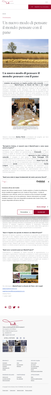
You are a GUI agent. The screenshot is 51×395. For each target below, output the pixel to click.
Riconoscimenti (20, 364)
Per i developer (20, 378)
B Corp (32, 369)
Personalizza (25, 212)
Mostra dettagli (41, 206)
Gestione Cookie (20, 390)
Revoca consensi (28, 390)
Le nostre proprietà (6, 378)
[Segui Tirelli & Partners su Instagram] (17, 338)
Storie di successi (6, 380)
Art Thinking (33, 364)
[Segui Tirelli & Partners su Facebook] (24, 338)
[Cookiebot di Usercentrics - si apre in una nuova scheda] (37, 181)
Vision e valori (34, 362)
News (32, 377)
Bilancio (32, 380)
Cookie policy (12, 390)
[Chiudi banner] (48, 181)
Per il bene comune (35, 366)
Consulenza (19, 377)
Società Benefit (34, 368)
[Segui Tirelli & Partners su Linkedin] (20, 338)
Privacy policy (5, 390)
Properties (5, 366)
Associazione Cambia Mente (36, 371)
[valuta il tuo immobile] (39, 7)
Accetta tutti (41, 212)
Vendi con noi (5, 377)
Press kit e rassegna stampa (36, 378)
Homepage (5, 362)
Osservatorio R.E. (6, 368)
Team (18, 362)
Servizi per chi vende (7, 364)
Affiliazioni (19, 366)
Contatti (4, 369)
